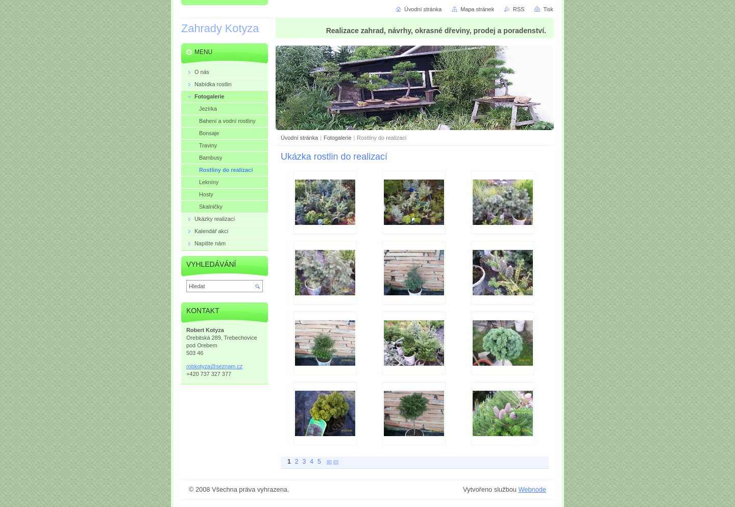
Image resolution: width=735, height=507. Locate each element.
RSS (518, 9)
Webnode (532, 489)
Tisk (548, 9)
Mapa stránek (477, 9)
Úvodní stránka (299, 138)
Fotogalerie (337, 138)
